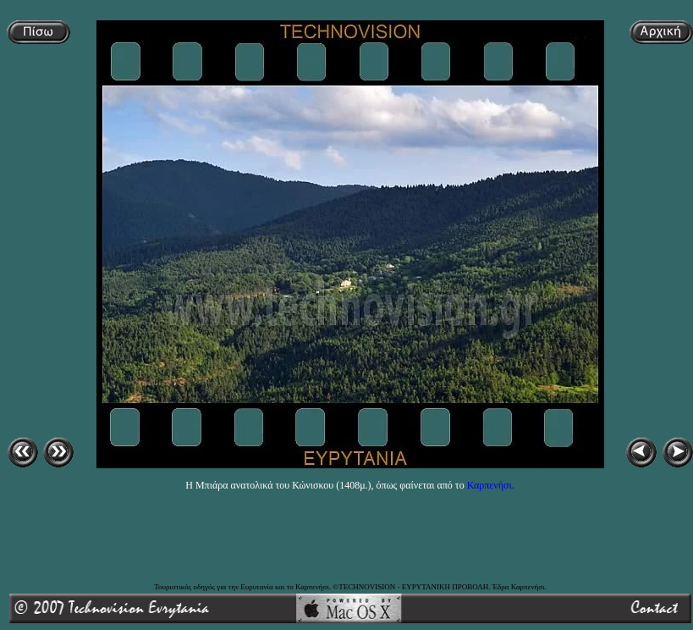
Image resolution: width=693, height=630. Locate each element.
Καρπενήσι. (490, 485)
